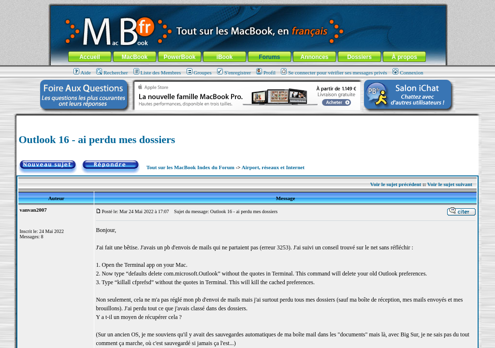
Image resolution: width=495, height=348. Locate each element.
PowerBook (179, 57)
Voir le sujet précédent (395, 184)
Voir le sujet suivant (449, 184)
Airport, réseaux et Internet (273, 167)
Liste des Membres (157, 72)
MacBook (134, 57)
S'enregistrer (234, 72)
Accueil (89, 57)
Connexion (408, 72)
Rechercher (112, 72)
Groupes (199, 72)
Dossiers (359, 57)
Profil (266, 72)
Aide (82, 72)
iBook (225, 57)
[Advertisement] (247, 119)
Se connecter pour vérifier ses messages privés (334, 72)
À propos (404, 57)
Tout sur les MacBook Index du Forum (190, 167)
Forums (269, 57)
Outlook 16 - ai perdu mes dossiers (96, 139)
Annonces (314, 57)
